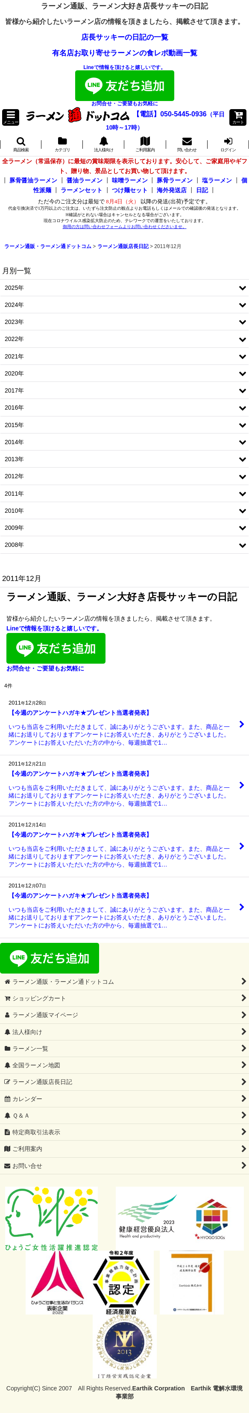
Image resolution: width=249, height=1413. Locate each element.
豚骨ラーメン (175, 180)
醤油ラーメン (85, 180)
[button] (10, 117)
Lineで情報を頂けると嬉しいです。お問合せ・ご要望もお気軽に (124, 85)
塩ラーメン (217, 180)
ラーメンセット (82, 190)
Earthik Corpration (158, 1388)
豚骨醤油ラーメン (33, 180)
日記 (202, 190)
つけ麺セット (130, 190)
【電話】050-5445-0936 (170, 114)
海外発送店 (172, 190)
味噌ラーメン (130, 180)
